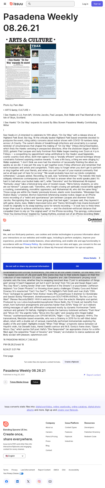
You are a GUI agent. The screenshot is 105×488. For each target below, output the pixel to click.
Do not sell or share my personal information (27, 266)
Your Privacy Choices (13, 473)
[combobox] (52, 3)
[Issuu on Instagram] (39, 481)
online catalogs (79, 406)
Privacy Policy (30, 244)
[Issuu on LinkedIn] (17, 481)
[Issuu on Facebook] (6, 481)
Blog (47, 446)
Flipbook (68, 436)
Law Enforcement (28, 470)
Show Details (90, 258)
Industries (69, 441)
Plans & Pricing (52, 436)
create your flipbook (68, 410)
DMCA (56, 470)
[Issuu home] (16, 3)
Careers (49, 432)
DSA (63, 470)
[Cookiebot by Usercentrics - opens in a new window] (90, 220)
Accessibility (74, 470)
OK (77, 266)
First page (8, 356)
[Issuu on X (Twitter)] (28, 481)
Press (48, 441)
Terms (5, 470)
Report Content (44, 470)
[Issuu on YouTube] (50, 481)
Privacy (15, 470)
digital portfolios (44, 406)
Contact (49, 450)
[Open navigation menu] (5, 4)
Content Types (71, 427)
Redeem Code (90, 436)
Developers (89, 427)
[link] (85, 4)
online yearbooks (61, 406)
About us (49, 427)
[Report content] (92, 375)
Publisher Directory (92, 432)
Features (68, 432)
